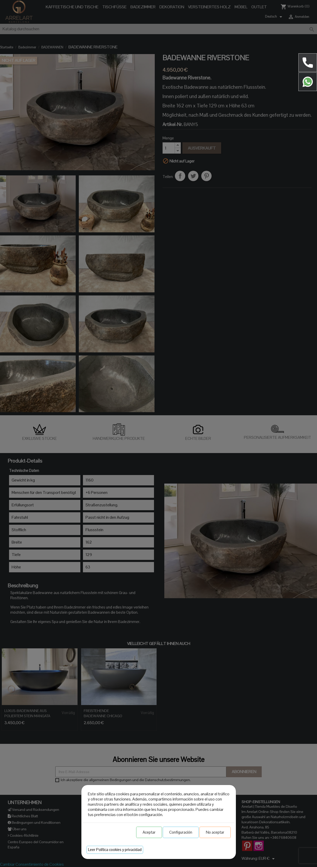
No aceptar (215, 832)
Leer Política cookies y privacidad (115, 849)
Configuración (180, 832)
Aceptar (149, 832)
